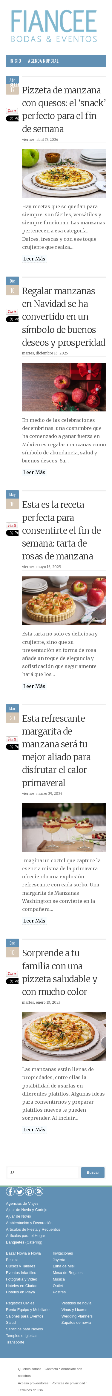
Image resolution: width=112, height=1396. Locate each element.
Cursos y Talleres (20, 1266)
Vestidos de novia (76, 1303)
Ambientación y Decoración (29, 1223)
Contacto (51, 1369)
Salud (75, 84)
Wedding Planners (77, 1316)
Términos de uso (30, 1390)
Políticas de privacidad (68, 1383)
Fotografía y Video (21, 1279)
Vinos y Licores (75, 1309)
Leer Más (34, 259)
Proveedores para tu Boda (35, 73)
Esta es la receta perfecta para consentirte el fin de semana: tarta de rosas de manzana (61, 530)
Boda (91, 73)
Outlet (58, 1286)
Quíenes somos (29, 1369)
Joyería (59, 1260)
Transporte (15, 1342)
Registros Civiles (20, 1303)
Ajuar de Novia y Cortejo (26, 1209)
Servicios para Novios (24, 1329)
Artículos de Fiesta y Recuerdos (33, 1229)
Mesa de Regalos (68, 1272)
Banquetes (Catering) (24, 1242)
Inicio (15, 61)
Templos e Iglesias (21, 1335)
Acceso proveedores (33, 1383)
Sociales (42, 96)
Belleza (17, 84)
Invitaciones (63, 1253)
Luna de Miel (64, 1266)
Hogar (56, 84)
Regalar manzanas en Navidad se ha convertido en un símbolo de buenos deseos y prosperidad (63, 317)
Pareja (37, 84)
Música (59, 1279)
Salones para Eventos (24, 1316)
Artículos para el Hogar (25, 1235)
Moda (73, 73)
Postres (59, 1292)
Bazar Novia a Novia (23, 1253)
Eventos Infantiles (21, 1272)
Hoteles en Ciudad (21, 1286)
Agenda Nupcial (43, 61)
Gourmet (18, 96)
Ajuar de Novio (18, 1216)
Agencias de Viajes (22, 1203)
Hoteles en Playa (20, 1292)
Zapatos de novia (76, 1322)
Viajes (64, 96)
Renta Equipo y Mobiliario (28, 1309)
